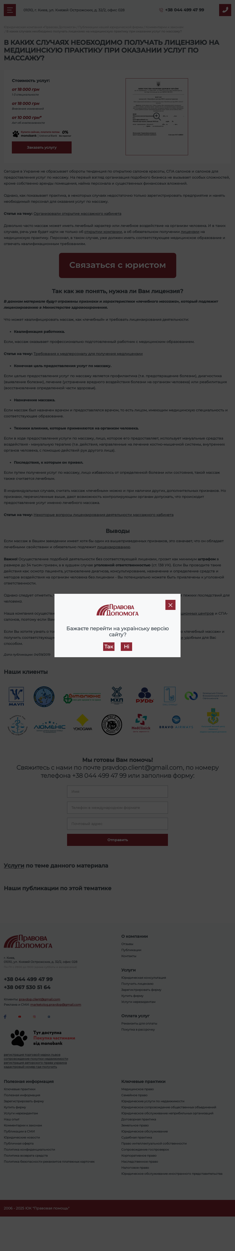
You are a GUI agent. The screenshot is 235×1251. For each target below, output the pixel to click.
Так (108, 647)
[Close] (170, 605)
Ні (126, 647)
